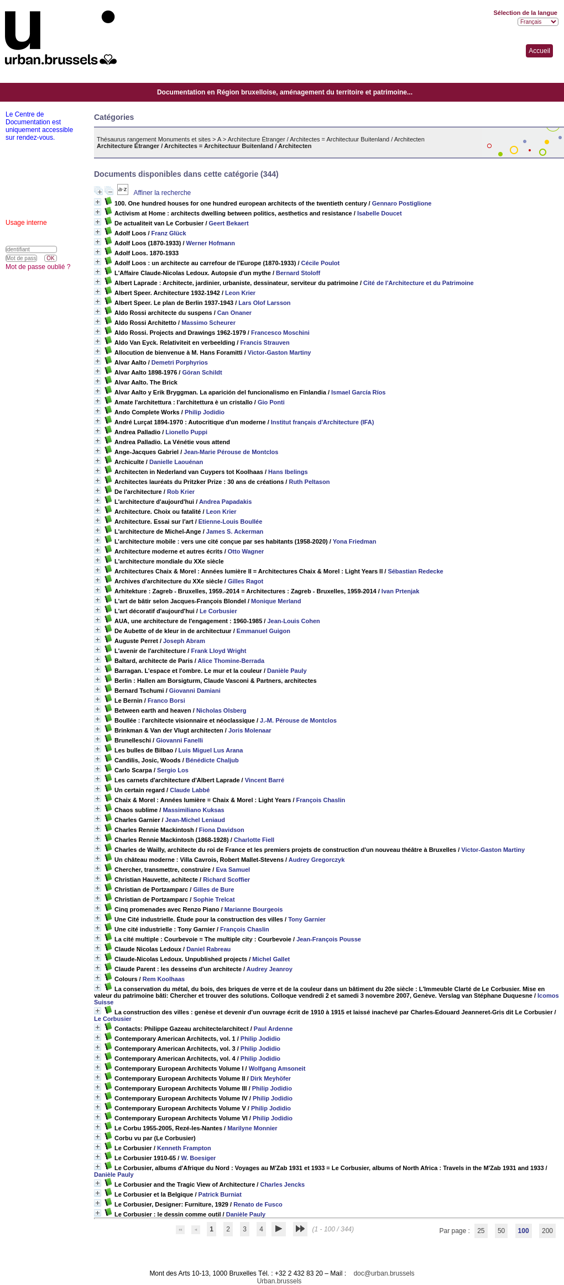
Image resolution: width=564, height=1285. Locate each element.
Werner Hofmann (210, 243)
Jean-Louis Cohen (293, 621)
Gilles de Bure (213, 889)
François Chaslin (321, 800)
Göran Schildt (202, 372)
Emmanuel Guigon (263, 631)
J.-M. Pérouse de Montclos (298, 720)
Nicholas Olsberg (221, 710)
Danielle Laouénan (176, 462)
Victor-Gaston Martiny (279, 352)
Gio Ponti (271, 402)
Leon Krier (240, 292)
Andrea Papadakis (225, 501)
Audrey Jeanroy (270, 969)
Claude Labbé (190, 790)
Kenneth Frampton (184, 1148)
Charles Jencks (282, 1184)
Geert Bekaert (229, 223)
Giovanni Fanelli (179, 740)
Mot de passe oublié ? (38, 267)
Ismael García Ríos (358, 392)
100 (523, 1231)
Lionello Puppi (186, 432)
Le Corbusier (218, 611)
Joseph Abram (184, 641)
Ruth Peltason (309, 481)
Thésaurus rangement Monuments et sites (154, 139)
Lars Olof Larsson (264, 302)
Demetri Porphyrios (180, 362)
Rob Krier (181, 491)
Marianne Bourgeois (253, 909)
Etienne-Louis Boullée (231, 521)
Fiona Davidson (221, 829)
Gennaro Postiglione (402, 203)
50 (501, 1231)
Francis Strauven (264, 342)
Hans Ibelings (288, 471)
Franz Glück (169, 233)
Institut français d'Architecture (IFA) (322, 422)
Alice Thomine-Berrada (231, 660)
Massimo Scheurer (208, 322)
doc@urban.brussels (383, 1273)
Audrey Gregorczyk (316, 859)
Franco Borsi (166, 700)
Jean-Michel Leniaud (195, 820)
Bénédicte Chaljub (212, 760)
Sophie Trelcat (213, 899)
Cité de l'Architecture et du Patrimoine (418, 283)
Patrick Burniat (220, 1194)
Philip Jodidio (204, 412)
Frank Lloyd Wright (218, 650)
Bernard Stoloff (298, 273)
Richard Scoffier (226, 879)
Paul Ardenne (273, 1028)
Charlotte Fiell (254, 839)
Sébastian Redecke (415, 571)
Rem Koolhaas (164, 979)
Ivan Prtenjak (400, 591)
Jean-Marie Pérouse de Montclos (231, 452)
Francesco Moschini (280, 332)
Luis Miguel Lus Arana (211, 750)
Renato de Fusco (258, 1204)
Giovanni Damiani (195, 690)
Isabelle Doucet (379, 213)
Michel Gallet (271, 959)
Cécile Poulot (320, 263)
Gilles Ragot (245, 581)
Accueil (539, 51)
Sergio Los (173, 770)
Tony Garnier (307, 919)
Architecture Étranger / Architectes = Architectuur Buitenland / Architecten (326, 139)
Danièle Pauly (287, 670)
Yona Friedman (355, 541)
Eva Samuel (233, 869)
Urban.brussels (279, 1281)
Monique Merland (276, 601)
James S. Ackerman (235, 531)
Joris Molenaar (249, 730)
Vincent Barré (264, 780)
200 (547, 1231)
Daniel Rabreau (208, 949)
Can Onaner (234, 312)
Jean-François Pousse (328, 939)
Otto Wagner (246, 551)
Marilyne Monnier (252, 1128)
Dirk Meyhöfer (270, 1078)
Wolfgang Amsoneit (277, 1068)
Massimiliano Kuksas (193, 810)
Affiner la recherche (162, 193)
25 (480, 1231)
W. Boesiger (198, 1158)
